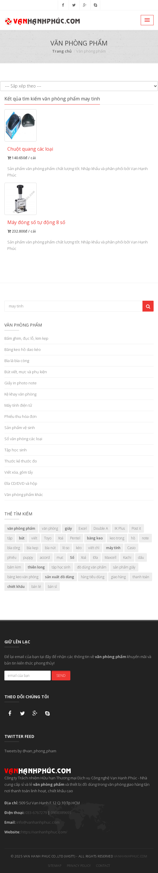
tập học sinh (61, 567)
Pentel (75, 538)
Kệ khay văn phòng (20, 394)
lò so (65, 547)
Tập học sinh (15, 450)
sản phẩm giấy (124, 567)
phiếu (11, 557)
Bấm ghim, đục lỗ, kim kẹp (26, 338)
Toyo (47, 538)
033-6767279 (36, 812)
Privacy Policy (79, 865)
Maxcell (110, 557)
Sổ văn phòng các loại (23, 438)
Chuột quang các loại (30, 149)
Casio (131, 547)
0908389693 (61, 812)
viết (34, 538)
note (145, 538)
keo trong (117, 538)
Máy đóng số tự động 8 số (36, 222)
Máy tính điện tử (18, 405)
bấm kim (14, 567)
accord (45, 557)
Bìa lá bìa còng (16, 360)
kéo (78, 547)
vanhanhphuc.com (130, 856)
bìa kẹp (32, 547)
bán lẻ (36, 586)
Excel (83, 528)
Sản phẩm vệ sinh (19, 427)
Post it (136, 528)
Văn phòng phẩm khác (23, 494)
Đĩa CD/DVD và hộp (20, 483)
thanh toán (140, 576)
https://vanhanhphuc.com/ (44, 832)
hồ (133, 538)
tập (9, 538)
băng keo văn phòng (22, 576)
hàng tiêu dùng (92, 576)
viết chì (93, 547)
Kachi (127, 557)
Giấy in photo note (20, 383)
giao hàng (118, 576)
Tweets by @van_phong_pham (30, 750)
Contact (103, 865)
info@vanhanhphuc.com (38, 822)
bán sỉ (52, 586)
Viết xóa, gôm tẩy (18, 472)
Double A (101, 528)
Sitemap (55, 865)
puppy (28, 557)
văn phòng (50, 528)
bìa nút (50, 547)
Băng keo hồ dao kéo (22, 349)
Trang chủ (62, 51)
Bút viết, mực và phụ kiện (25, 371)
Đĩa (95, 557)
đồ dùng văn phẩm (91, 567)
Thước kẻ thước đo (20, 461)
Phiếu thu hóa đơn (20, 416)
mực (60, 557)
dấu (141, 557)
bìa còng (13, 547)
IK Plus (120, 528)
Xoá (60, 538)
